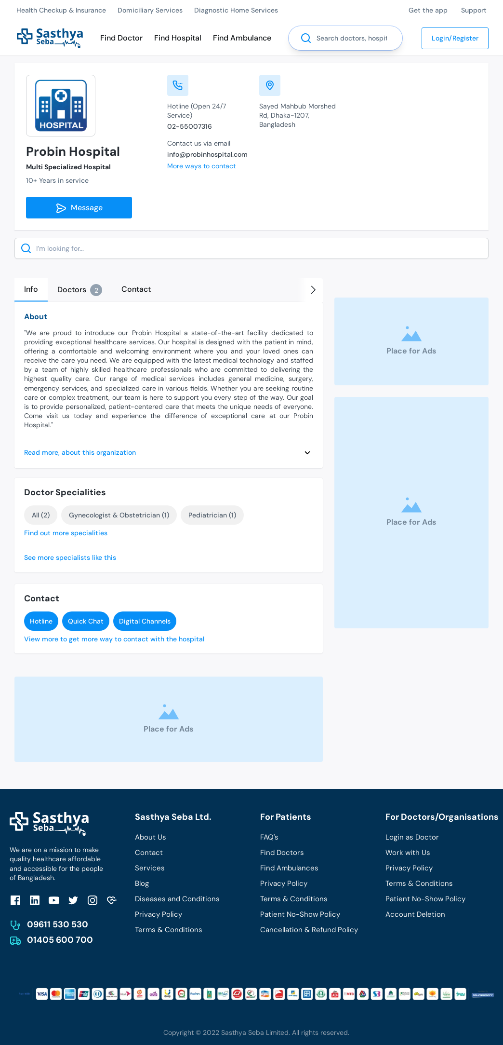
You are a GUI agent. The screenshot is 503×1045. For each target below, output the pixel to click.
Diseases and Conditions (177, 899)
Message (79, 208)
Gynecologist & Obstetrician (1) (119, 515)
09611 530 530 (57, 924)
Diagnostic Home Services (236, 10)
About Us (150, 837)
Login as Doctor (412, 837)
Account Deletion (415, 914)
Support (474, 10)
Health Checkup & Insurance (61, 10)
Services (150, 868)
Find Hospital (177, 38)
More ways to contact (201, 166)
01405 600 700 (60, 940)
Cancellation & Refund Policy (309, 930)
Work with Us (407, 852)
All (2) (41, 515)
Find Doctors (282, 852)
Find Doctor (121, 38)
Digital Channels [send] (145, 621)
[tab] (31, 290)
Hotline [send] (41, 621)
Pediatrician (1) (212, 515)
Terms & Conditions (168, 930)
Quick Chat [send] (86, 621)
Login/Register (455, 38)
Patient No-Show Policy (300, 914)
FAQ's (269, 837)
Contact (149, 852)
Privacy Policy (158, 914)
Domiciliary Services (150, 10)
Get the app (428, 10)
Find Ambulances (289, 868)
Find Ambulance (242, 38)
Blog (142, 883)
